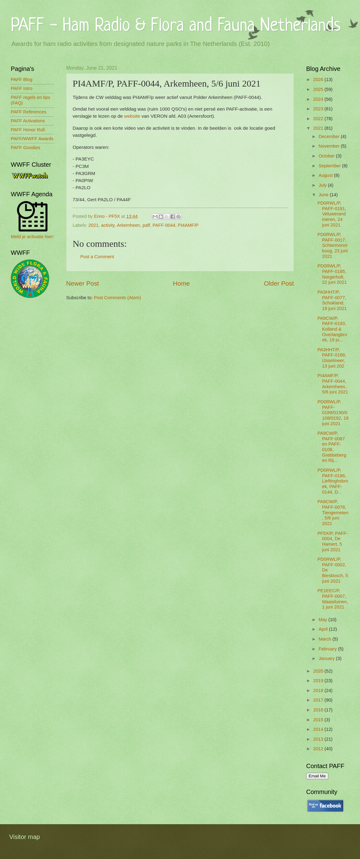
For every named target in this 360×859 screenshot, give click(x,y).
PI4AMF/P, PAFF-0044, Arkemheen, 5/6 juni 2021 (333, 383)
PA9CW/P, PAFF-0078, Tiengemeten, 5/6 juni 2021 (333, 512)
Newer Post (82, 283)
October (327, 155)
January (327, 658)
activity (108, 225)
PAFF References (28, 111)
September (330, 165)
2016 (319, 709)
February (328, 648)
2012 (319, 748)
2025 (319, 89)
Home (181, 283)
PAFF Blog (21, 79)
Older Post (279, 283)
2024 (319, 99)
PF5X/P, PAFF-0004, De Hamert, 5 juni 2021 (333, 541)
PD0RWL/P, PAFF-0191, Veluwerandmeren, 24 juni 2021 (332, 214)
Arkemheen (128, 225)
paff (146, 225)
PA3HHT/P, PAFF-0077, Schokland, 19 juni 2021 (332, 300)
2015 (319, 719)
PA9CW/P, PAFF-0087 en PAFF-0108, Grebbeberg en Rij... (332, 447)
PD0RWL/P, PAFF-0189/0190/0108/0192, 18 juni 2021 (333, 412)
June (324, 194)
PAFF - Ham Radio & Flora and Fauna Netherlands (176, 26)
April (323, 629)
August (326, 175)
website (133, 116)
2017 (319, 700)
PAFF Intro (21, 88)
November (329, 146)
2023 (319, 108)
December (329, 136)
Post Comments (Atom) (117, 297)
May (323, 619)
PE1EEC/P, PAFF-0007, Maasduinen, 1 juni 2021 (333, 598)
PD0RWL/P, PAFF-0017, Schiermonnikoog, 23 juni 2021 (333, 245)
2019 (319, 680)
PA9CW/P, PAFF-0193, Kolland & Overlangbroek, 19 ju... (332, 329)
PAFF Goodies (25, 147)
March (325, 639)
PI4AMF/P (188, 225)
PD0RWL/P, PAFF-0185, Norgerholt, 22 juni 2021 (332, 274)
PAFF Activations (28, 120)
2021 (94, 225)
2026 (319, 79)
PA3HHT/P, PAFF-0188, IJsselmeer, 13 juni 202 (332, 357)
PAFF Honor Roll (28, 129)
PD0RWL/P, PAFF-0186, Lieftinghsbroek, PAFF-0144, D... (333, 481)
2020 (319, 671)
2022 (319, 118)
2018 (319, 690)
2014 (319, 729)
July (323, 185)
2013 (319, 739)
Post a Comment (97, 256)
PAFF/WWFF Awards (32, 138)
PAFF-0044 (164, 225)
